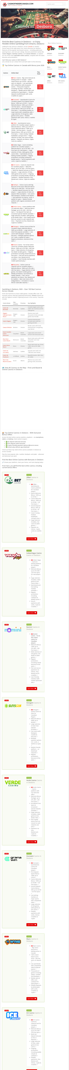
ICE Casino (16, 165)
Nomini (15, 245)
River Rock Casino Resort (6, 340)
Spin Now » (32, 539)
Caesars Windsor (7, 327)
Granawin (16, 99)
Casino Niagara (7, 321)
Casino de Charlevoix (6, 356)
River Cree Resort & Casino (7, 360)
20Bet (15, 123)
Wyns (14, 78)
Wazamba (16, 265)
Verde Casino (17, 206)
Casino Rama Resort (6, 346)
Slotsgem (16, 226)
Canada (30, 46)
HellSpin (15, 185)
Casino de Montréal (5, 308)
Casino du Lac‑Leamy (6, 351)
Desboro (29, 479)
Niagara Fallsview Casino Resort (7, 314)
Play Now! (40, 87)
